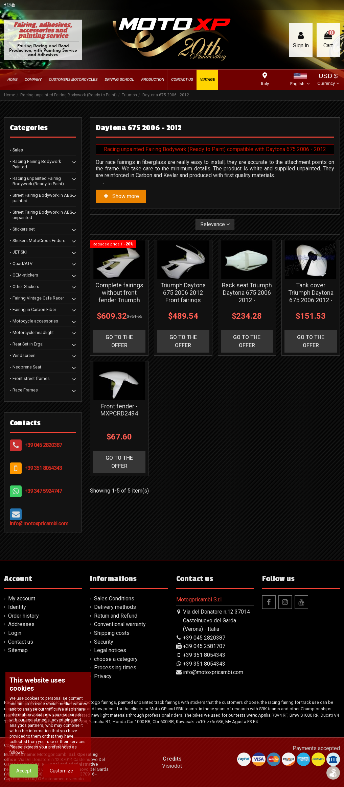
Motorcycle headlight (33, 332)
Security (103, 642)
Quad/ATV (22, 263)
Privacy (103, 676)
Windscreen (24, 355)
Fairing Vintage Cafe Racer (38, 298)
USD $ (328, 80)
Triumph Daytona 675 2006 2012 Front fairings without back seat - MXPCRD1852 (183, 300)
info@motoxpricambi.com (39, 523)
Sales (18, 149)
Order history (23, 616)
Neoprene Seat (27, 366)
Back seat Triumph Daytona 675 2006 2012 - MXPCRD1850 (247, 296)
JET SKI (20, 252)
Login (14, 633)
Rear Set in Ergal (28, 344)
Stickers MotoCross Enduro (39, 240)
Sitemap (18, 650)
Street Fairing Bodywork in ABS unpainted (42, 215)
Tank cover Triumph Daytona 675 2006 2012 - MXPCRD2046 (311, 296)
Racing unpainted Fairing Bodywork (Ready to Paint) (38, 181)
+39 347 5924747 (43, 491)
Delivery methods (115, 607)
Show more (120, 196)
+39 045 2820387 (43, 445)
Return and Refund (115, 616)
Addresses (21, 624)
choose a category (116, 659)
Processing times (115, 667)
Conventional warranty (120, 624)
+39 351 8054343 (43, 468)
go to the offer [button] (119, 341)
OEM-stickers (25, 275)
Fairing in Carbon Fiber (34, 309)
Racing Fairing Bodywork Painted (37, 164)
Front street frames (31, 378)
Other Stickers (26, 286)
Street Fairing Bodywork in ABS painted (42, 198)
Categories (29, 127)
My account (21, 598)
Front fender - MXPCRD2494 (119, 410)
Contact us (20, 642)
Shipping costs (112, 633)
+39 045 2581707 (204, 646)
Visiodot (172, 766)
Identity (17, 607)
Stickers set (24, 229)
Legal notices (110, 650)
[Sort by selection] (215, 224)
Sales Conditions (114, 598)
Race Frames (25, 389)
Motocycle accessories (35, 321)
